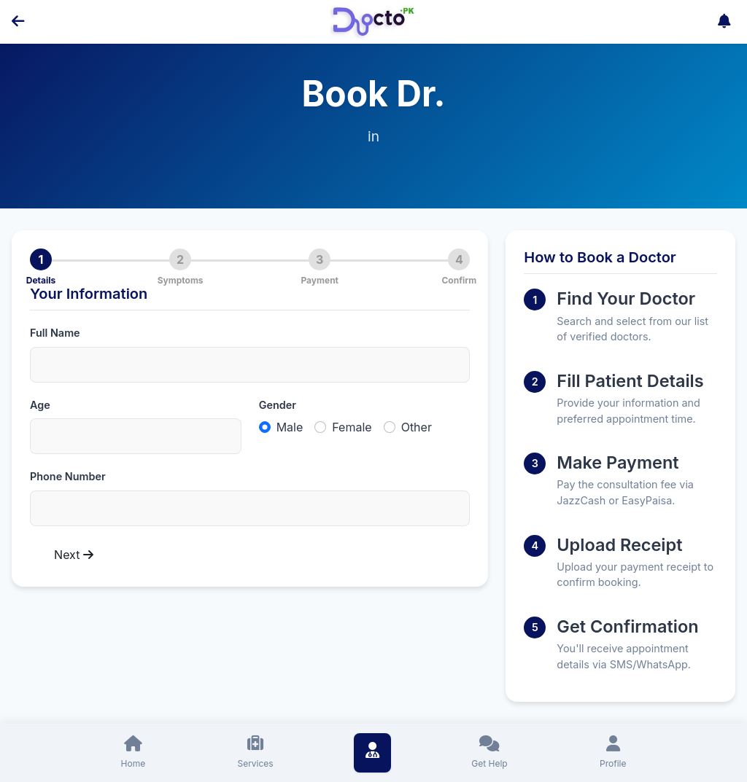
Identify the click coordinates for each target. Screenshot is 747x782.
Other (416, 427)
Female (351, 427)
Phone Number (68, 476)
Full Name (55, 333)
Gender (277, 405)
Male (289, 427)
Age (40, 405)
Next (73, 554)
